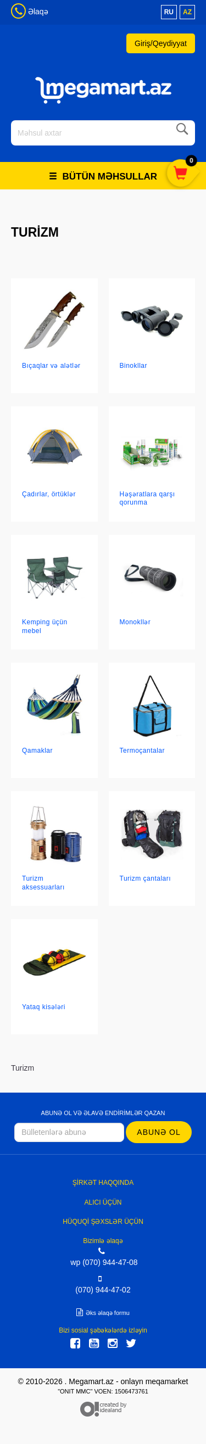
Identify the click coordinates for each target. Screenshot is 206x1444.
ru (169, 12)
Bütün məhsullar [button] (103, 176)
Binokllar (134, 366)
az (187, 12)
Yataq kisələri (43, 1007)
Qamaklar (37, 750)
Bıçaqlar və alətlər (51, 366)
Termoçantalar (142, 750)
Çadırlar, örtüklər (49, 494)
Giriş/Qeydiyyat (161, 43)
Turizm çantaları (145, 878)
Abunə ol (158, 1132)
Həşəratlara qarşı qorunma (147, 498)
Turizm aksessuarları (43, 883)
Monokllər (135, 622)
